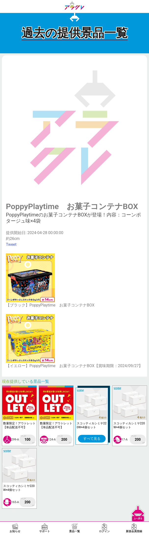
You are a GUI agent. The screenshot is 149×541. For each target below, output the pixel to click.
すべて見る (91, 438)
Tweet (11, 244)
